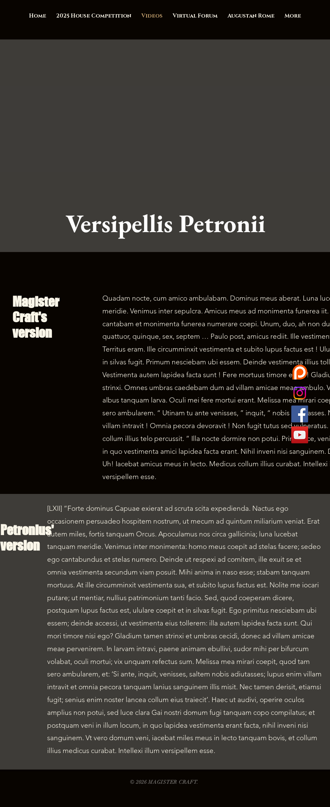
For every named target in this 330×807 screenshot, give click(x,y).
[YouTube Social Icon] (299, 434)
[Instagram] (299, 393)
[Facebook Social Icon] (299, 414)
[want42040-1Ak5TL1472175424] (299, 372)
